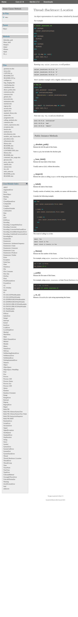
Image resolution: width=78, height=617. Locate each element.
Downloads (48, 2)
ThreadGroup (7, 463)
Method (5, 341)
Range (5, 395)
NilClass (6, 351)
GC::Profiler (7, 288)
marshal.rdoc (8, 104)
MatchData (6, 334)
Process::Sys (7, 383)
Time (5, 465)
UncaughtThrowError (10, 477)
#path (5, 52)
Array (5, 192)
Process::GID (7, 379)
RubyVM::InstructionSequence (13, 416)
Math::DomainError (9, 339)
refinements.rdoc (9, 141)
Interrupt (6, 320)
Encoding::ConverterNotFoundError (14, 229)
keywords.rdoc (8, 99)
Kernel (5, 323)
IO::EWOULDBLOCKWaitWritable (14, 306)
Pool (4, 372)
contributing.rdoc (9, 85)
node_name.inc (8, 171)
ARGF (5, 187)
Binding (5, 197)
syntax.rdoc (7, 115)
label (45, 166)
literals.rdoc (7, 129)
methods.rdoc (8, 132)
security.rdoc (8, 108)
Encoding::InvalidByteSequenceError (15, 232)
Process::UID (7, 386)
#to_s (5, 54)
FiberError (6, 267)
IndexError (6, 316)
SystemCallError (8, 449)
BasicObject (7, 194)
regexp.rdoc (7, 106)
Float (5, 278)
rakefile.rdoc (8, 164)
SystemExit (7, 451)
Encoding (6, 222)
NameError (6, 348)
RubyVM (6, 409)
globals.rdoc (7, 97)
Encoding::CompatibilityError (12, 225)
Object (5, 29)
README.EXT (9, 76)
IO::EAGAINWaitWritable (11, 297)
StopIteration (7, 437)
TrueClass (6, 470)
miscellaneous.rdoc (10, 134)
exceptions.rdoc (9, 127)
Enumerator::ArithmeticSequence (13, 243)
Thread (5, 456)
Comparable (7, 204)
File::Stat (6, 274)
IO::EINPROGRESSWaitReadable (14, 299)
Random (6, 390)
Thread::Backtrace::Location (12, 458)
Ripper (5, 407)
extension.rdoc (8, 94)
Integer (5, 318)
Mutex (5, 346)
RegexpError (7, 404)
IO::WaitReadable (9, 309)
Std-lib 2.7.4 (34, 2)
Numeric (6, 362)
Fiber (5, 264)
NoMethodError (8, 358)
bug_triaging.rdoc (9, 83)
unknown (6, 489)
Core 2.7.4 (20, 2)
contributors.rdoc (9, 87)
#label (5, 47)
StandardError (7, 435)
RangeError (7, 397)
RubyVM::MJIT (8, 418)
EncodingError (8, 236)
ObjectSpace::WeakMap (11, 369)
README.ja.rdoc (9, 174)
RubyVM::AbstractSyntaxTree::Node (15, 414)
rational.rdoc (8, 167)
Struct (5, 442)
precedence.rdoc (9, 139)
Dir (4, 215)
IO (4, 292)
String (5, 439)
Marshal (6, 332)
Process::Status (8, 381)
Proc (4, 374)
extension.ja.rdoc (9, 92)
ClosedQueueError (9, 201)
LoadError (6, 327)
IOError (5, 313)
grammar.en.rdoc (9, 69)
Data (4, 213)
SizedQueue (7, 432)
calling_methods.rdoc (10, 120)
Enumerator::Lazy (9, 250)
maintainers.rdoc (9, 101)
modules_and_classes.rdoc (12, 136)
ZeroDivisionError (9, 484)
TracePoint (6, 467)
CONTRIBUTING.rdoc (11, 150)
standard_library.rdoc (10, 113)
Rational (6, 400)
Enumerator (7, 241)
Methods (17, 9)
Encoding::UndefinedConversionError (15, 234)
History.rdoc (7, 143)
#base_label (7, 42)
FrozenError (7, 283)
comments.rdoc (8, 122)
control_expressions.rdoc (11, 125)
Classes (11, 9)
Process (5, 376)
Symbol (5, 444)
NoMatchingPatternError (11, 353)
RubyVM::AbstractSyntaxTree (13, 411)
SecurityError (7, 425)
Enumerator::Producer (10, 253)
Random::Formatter (9, 393)
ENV (5, 218)
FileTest (5, 276)
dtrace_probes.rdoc (10, 90)
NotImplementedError (10, 360)
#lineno (5, 49)
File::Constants (8, 271)
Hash (5, 290)
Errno (5, 257)
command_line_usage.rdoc (12, 157)
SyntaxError (7, 447)
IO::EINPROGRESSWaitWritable (14, 302)
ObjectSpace (7, 367)
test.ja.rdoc (7, 71)
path (40, 152)
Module (5, 344)
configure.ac (8, 80)
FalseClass (6, 262)
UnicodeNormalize (9, 479)
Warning (6, 482)
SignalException (8, 430)
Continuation (7, 211)
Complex (6, 206)
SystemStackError (9, 454)
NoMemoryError (8, 355)
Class (5, 199)
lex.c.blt (6, 169)
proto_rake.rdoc (9, 162)
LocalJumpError (8, 330)
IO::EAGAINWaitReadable (12, 295)
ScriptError (6, 423)
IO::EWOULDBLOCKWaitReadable (15, 304)
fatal (4, 486)
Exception (6, 260)
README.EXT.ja (9, 78)
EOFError (6, 220)
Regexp (5, 402)
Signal (5, 428)
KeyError (6, 325)
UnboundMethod (8, 475)
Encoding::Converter (9, 227)
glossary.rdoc (8, 160)
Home (4, 2)
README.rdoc (8, 146)
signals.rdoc (7, 111)
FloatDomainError (9, 281)
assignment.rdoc (9, 118)
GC (4, 285)
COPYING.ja (8, 73)
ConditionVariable (9, 208)
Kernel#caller (44, 297)
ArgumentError (8, 190)
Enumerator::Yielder (9, 255)
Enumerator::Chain (9, 246)
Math (5, 337)
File (4, 269)
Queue (5, 388)
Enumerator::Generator (10, 248)
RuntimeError (7, 421)
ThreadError (7, 460)
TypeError (6, 472)
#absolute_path (8, 40)
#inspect (6, 45)
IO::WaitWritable (8, 311)
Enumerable (7, 239)
